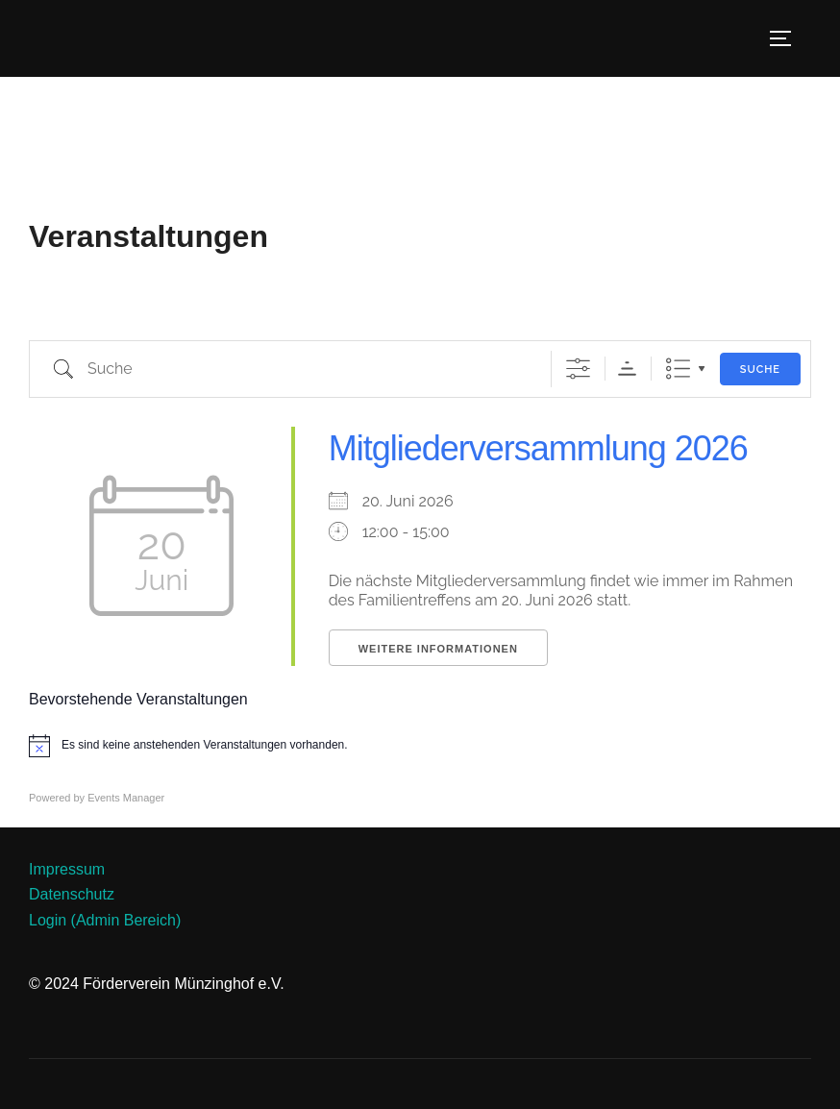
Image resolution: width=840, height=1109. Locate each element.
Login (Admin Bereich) (105, 920)
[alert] (420, 745)
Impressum (67, 869)
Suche (760, 369)
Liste (678, 369)
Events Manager (125, 797)
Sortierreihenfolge (627, 369)
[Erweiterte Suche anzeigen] (578, 369)
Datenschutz (71, 894)
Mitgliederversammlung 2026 (538, 448)
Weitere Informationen (438, 648)
